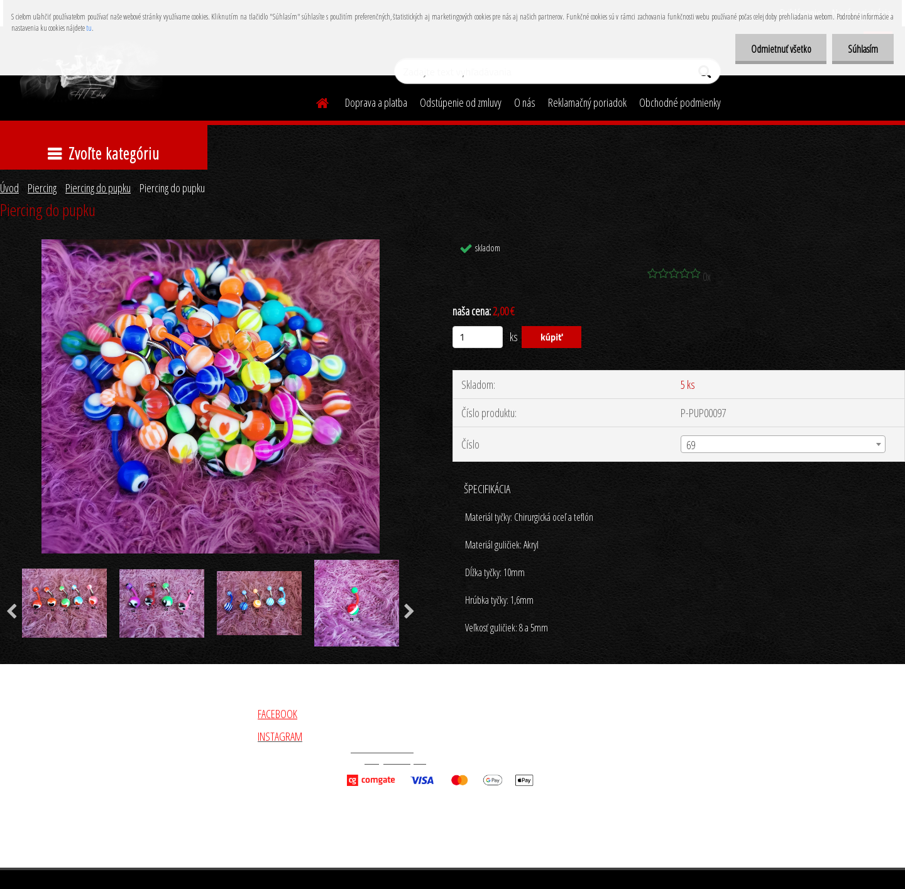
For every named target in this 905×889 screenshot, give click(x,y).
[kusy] (477, 337)
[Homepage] (315, 101)
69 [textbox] (690, 444)
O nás (524, 102)
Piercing (42, 187)
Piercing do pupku (98, 187)
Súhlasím (863, 49)
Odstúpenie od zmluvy (461, 102)
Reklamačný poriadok (587, 102)
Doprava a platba (376, 102)
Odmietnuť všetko (780, 49)
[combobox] (783, 444)
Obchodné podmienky (680, 102)
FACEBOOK (277, 713)
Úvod (9, 187)
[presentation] (409, 612)
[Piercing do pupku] (210, 245)
